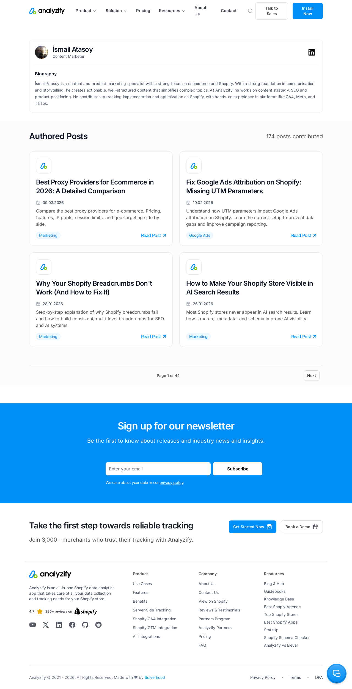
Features (140, 592)
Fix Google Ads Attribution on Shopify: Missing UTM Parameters (243, 186)
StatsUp (271, 629)
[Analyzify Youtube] (32, 624)
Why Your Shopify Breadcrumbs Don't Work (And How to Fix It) (94, 287)
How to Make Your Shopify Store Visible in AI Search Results (249, 287)
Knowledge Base (279, 599)
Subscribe (237, 469)
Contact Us (209, 592)
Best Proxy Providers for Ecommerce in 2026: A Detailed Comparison (95, 186)
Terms (295, 677)
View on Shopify (213, 601)
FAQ (202, 645)
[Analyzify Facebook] (72, 624)
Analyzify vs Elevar (281, 645)
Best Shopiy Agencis (282, 606)
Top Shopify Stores (281, 614)
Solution (116, 10)
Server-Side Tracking (152, 610)
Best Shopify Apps (281, 622)
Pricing (143, 10)
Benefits (140, 601)
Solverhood (155, 677)
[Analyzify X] (45, 624)
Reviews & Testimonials (219, 610)
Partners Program (214, 618)
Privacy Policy (263, 677)
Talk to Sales (271, 11)
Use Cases (142, 583)
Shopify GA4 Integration (154, 618)
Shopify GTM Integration (155, 627)
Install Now (308, 11)
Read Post (153, 235)
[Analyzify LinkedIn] (59, 624)
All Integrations (146, 636)
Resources (172, 10)
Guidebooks (274, 591)
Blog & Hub (274, 583)
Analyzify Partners (215, 627)
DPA (319, 677)
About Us (200, 10)
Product (86, 10)
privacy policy (171, 482)
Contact (229, 10)
